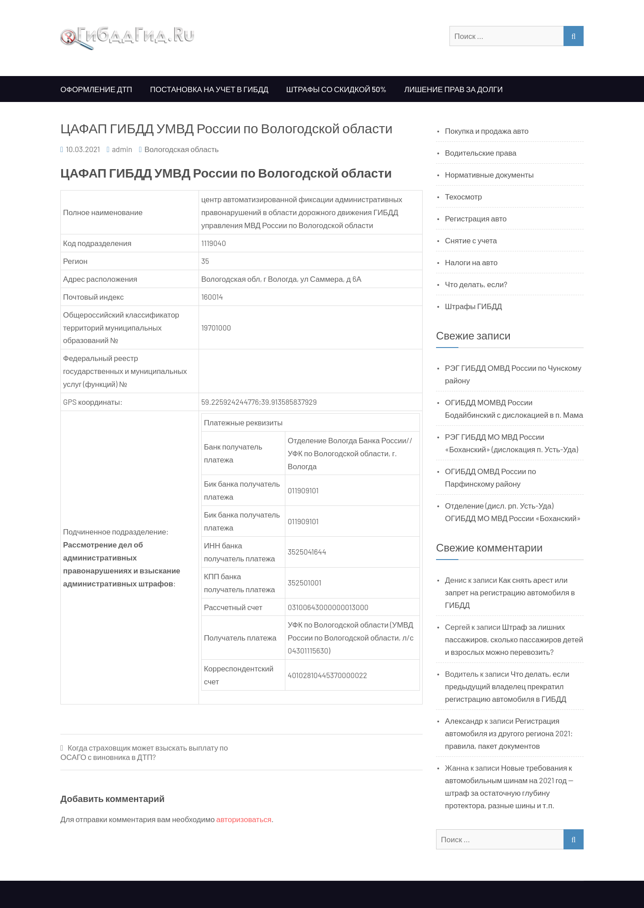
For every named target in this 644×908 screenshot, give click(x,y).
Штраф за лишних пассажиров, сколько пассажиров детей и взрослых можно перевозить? (514, 639)
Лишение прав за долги (453, 89)
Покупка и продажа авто (487, 130)
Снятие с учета (471, 240)
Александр (464, 720)
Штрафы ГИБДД (473, 305)
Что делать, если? (476, 284)
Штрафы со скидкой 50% (336, 89)
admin (122, 148)
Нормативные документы (489, 174)
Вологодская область (181, 148)
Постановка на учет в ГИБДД (209, 89)
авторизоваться (243, 819)
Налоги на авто (471, 262)
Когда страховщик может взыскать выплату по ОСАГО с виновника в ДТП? (144, 752)
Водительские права (481, 152)
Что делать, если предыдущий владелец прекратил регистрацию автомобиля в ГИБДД (507, 686)
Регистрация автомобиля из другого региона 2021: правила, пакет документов (509, 733)
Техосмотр (463, 196)
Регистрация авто (476, 218)
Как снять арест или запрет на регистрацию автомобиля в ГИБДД (510, 592)
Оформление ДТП (96, 89)
